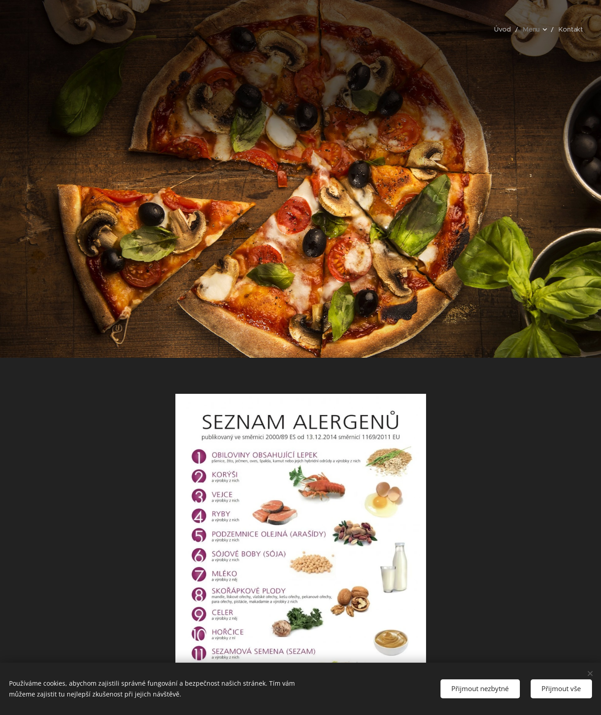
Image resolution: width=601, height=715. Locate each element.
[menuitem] (507, 29)
